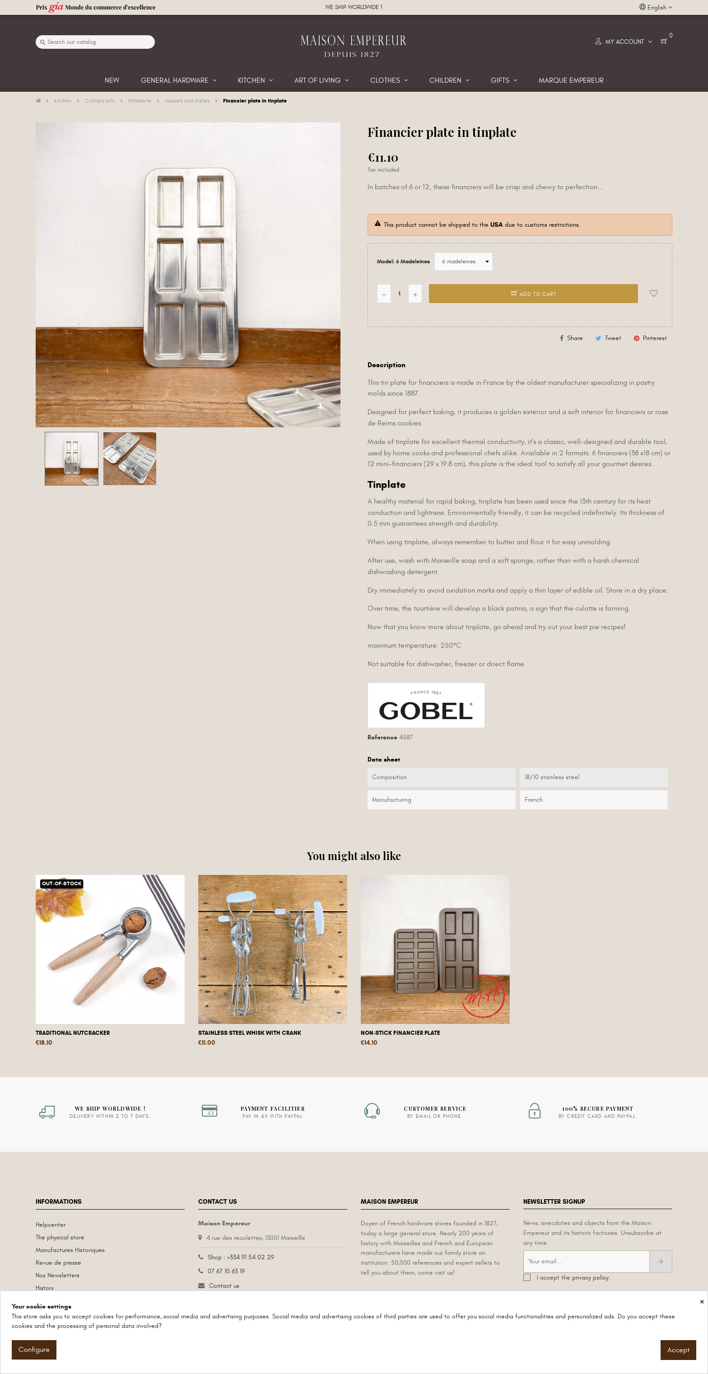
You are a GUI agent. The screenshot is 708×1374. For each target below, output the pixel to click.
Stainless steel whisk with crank (249, 1033)
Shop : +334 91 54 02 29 (241, 1257)
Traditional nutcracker (73, 1033)
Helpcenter (50, 1225)
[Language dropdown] (655, 8)
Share (575, 338)
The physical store (60, 1237)
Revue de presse (58, 1263)
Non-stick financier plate (400, 1033)
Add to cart (533, 294)
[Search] (95, 42)
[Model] (463, 261)
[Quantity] (399, 294)
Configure (34, 1350)
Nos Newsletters (57, 1275)
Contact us (224, 1286)
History (45, 1288)
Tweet (613, 338)
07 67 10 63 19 (226, 1271)
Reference (382, 737)
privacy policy (590, 1277)
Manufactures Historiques (70, 1250)
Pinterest (655, 338)
